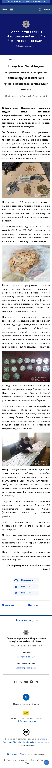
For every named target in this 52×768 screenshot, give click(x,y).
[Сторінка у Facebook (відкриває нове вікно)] (15, 681)
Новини (10, 59)
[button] (26, 620)
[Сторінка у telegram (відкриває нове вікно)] (36, 681)
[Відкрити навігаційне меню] (11, 9)
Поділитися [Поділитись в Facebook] (26, 587)
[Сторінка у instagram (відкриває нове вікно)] (31, 681)
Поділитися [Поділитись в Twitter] (26, 593)
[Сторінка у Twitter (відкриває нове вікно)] (20, 681)
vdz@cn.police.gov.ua (26, 668)
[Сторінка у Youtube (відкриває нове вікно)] (26, 681)
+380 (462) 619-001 (26, 657)
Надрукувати (27, 580)
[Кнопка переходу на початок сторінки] (46, 762)
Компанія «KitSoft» (18, 754)
